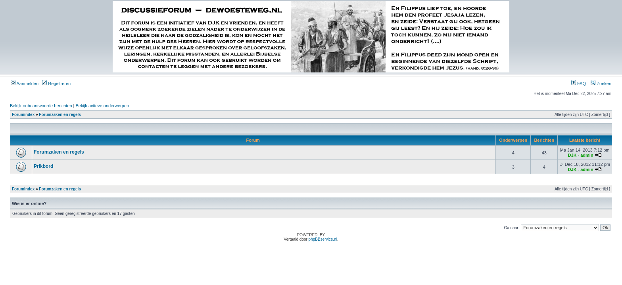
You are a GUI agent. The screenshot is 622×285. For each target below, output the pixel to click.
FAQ (578, 83)
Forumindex (23, 114)
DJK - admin (580, 155)
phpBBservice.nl (323, 239)
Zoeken (601, 83)
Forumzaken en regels (60, 114)
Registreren (56, 83)
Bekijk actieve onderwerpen (102, 105)
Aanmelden (24, 83)
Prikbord (43, 166)
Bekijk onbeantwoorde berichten (41, 105)
